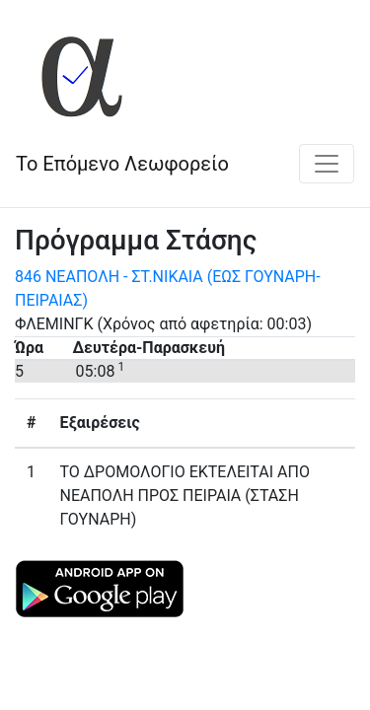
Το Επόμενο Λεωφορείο (122, 164)
